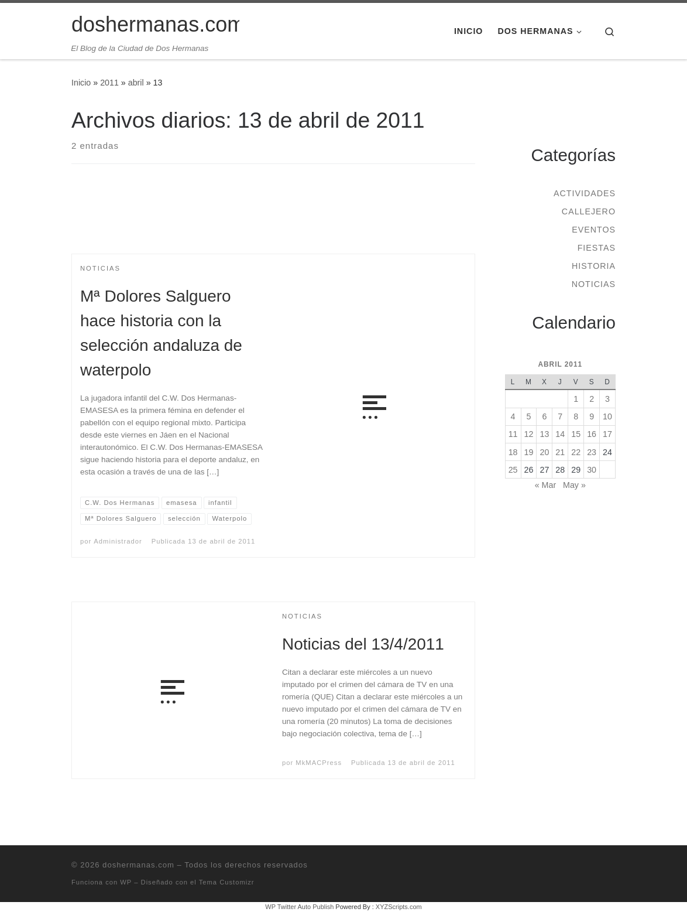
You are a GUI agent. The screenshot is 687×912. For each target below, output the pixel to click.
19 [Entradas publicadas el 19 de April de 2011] (529, 452)
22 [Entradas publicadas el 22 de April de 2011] (575, 452)
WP (126, 882)
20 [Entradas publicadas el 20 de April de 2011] (544, 452)
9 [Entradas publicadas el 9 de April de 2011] (591, 416)
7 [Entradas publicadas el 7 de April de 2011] (560, 416)
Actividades (585, 193)
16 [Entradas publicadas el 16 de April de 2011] (591, 434)
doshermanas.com (138, 864)
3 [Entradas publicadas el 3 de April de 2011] (607, 399)
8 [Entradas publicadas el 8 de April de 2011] (575, 416)
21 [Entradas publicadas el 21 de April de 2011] (560, 452)
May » (574, 485)
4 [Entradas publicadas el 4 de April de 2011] (513, 416)
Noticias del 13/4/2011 (363, 644)
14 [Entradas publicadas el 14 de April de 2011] (560, 434)
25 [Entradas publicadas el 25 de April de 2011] (513, 469)
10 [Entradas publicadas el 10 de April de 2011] (607, 416)
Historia (594, 266)
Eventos (594, 229)
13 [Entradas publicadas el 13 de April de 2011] (544, 434)
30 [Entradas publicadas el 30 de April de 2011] (591, 469)
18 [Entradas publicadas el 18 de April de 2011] (513, 452)
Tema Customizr (227, 882)
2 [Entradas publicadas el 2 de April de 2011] (591, 399)
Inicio (81, 82)
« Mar (545, 485)
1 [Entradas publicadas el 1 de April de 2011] (575, 399)
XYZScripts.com (399, 906)
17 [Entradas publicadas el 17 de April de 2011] (607, 434)
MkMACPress (319, 762)
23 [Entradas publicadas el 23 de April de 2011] (591, 452)
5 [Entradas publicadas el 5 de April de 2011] (529, 416)
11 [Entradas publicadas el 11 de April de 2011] (513, 434)
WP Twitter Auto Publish (299, 906)
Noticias (594, 284)
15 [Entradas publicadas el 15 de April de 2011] (575, 434)
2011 (109, 82)
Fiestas (597, 247)
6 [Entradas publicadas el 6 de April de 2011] (544, 416)
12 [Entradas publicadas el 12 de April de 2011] (529, 434)
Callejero (589, 211)
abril (136, 82)
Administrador (118, 541)
